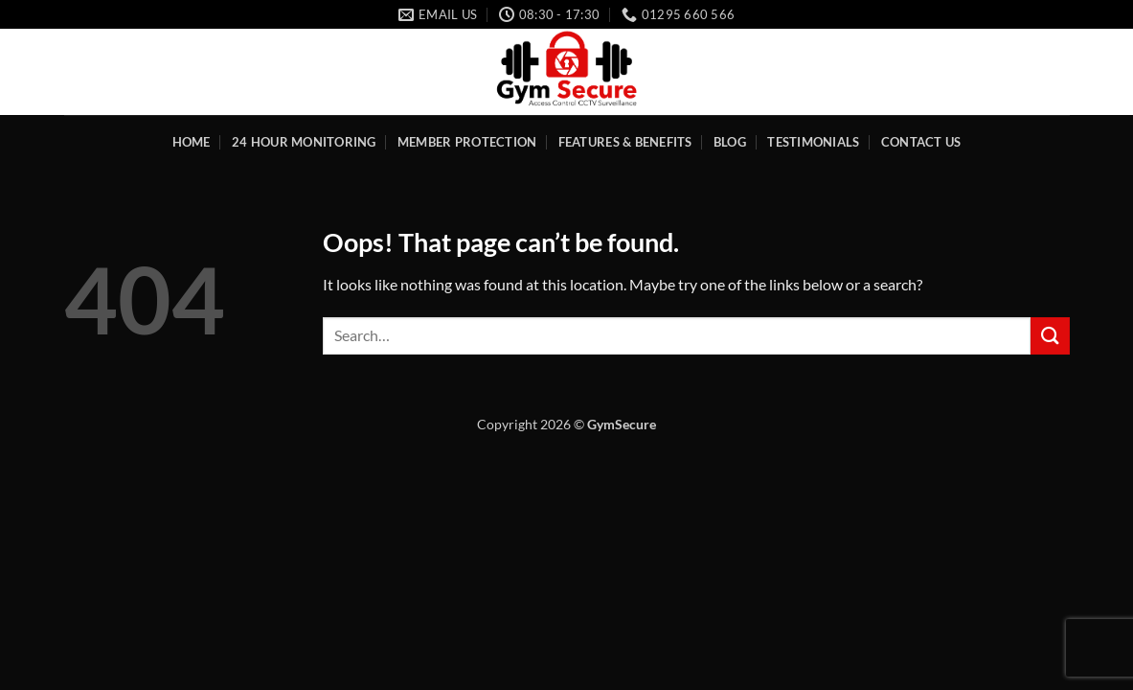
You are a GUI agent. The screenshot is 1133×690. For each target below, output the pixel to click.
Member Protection (466, 142)
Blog (730, 142)
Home (191, 142)
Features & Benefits (625, 142)
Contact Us (921, 142)
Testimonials (813, 142)
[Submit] (1050, 336)
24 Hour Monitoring (304, 142)
